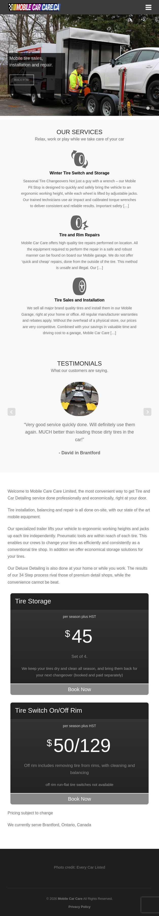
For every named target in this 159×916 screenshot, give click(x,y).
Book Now (21, 79)
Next (147, 412)
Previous (11, 412)
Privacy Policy (79, 907)
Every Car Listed (91, 867)
